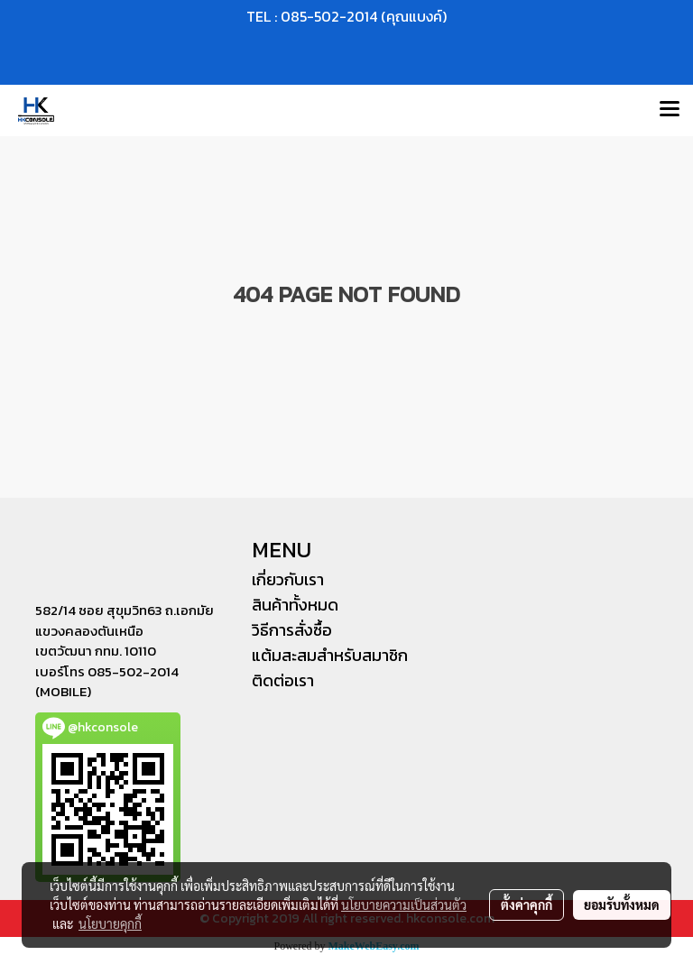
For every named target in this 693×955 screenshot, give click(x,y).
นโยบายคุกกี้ (110, 923)
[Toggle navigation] (669, 110)
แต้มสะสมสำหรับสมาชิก (330, 655)
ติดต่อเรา (283, 680)
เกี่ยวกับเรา (288, 579)
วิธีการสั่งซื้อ (292, 630)
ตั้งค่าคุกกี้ (526, 904)
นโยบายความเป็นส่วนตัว (404, 904)
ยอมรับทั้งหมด (622, 904)
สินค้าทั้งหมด (295, 604)
